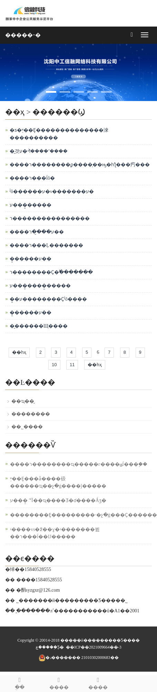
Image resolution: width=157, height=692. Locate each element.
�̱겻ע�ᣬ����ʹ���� (39, 151)
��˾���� (27, 426)
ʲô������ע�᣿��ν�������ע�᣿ (52, 191)
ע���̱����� (30, 205)
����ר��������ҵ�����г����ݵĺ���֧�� (78, 464)
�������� (30, 414)
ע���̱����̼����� (40, 285)
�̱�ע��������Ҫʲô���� (48, 299)
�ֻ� (19, 682)
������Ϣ (58, 112)
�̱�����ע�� (30, 258)
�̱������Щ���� (39, 326)
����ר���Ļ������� (46, 245)
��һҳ (19, 352)
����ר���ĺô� (32, 178)
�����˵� (23, 35)
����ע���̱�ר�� (37, 231)
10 (54, 364)
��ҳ (14, 112)
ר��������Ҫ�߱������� (51, 272)
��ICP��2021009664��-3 (93, 647)
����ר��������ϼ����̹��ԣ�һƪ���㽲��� (80, 164)
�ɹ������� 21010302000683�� (79, 657)
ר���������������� (50, 218)
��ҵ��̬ (22, 401)
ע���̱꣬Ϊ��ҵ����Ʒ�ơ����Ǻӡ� (58, 500)
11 (72, 364)
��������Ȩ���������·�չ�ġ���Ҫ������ (83, 515)
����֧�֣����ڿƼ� (50, 647)
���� (98, 682)
